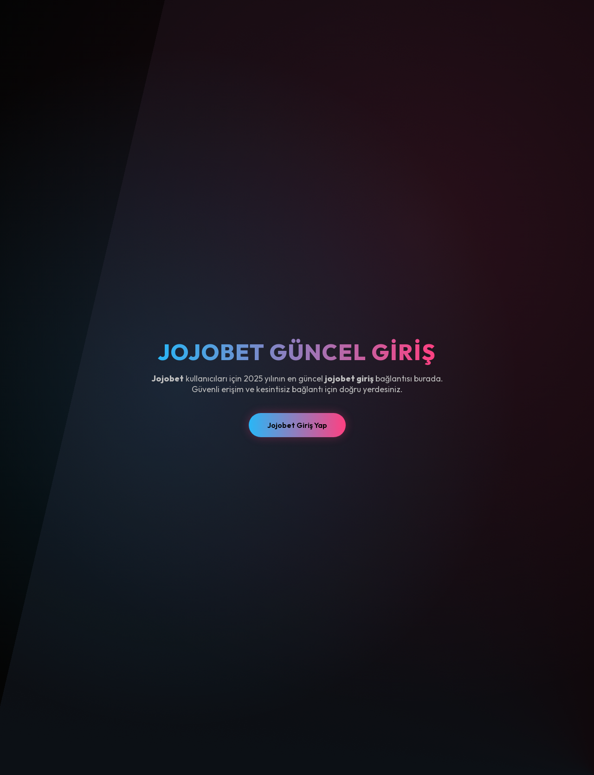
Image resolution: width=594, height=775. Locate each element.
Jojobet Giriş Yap (297, 425)
